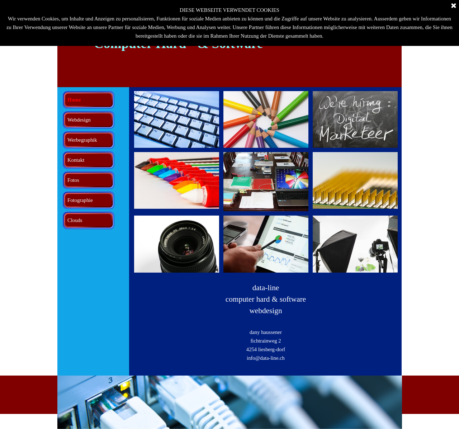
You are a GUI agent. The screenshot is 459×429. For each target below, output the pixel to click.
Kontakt (75, 160)
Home (74, 100)
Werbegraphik (82, 140)
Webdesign (79, 120)
